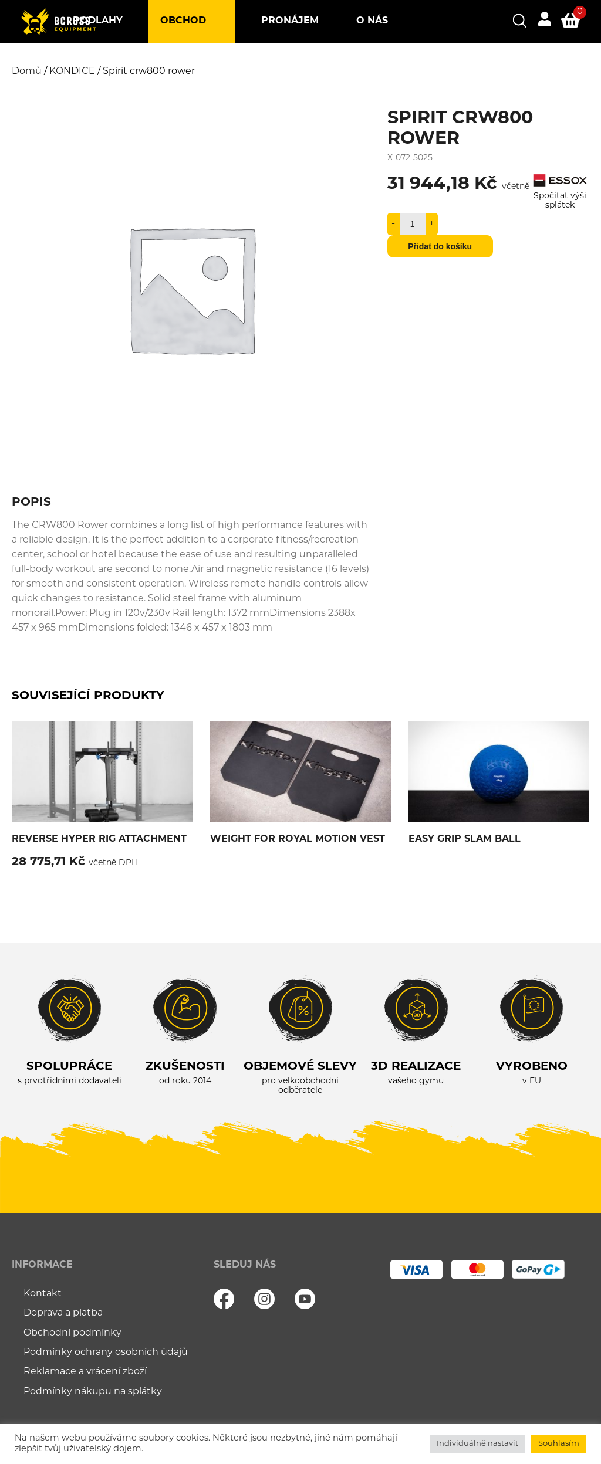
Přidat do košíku (440, 246)
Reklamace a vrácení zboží (85, 1372)
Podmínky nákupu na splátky (92, 1392)
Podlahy (98, 21)
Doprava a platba (63, 1313)
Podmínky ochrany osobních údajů (105, 1352)
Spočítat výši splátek (560, 196)
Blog (188, 64)
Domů (27, 71)
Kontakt (263, 64)
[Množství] (413, 224)
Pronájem (290, 21)
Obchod (183, 21)
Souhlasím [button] (558, 1444)
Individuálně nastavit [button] (477, 1444)
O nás (372, 21)
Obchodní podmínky (72, 1333)
